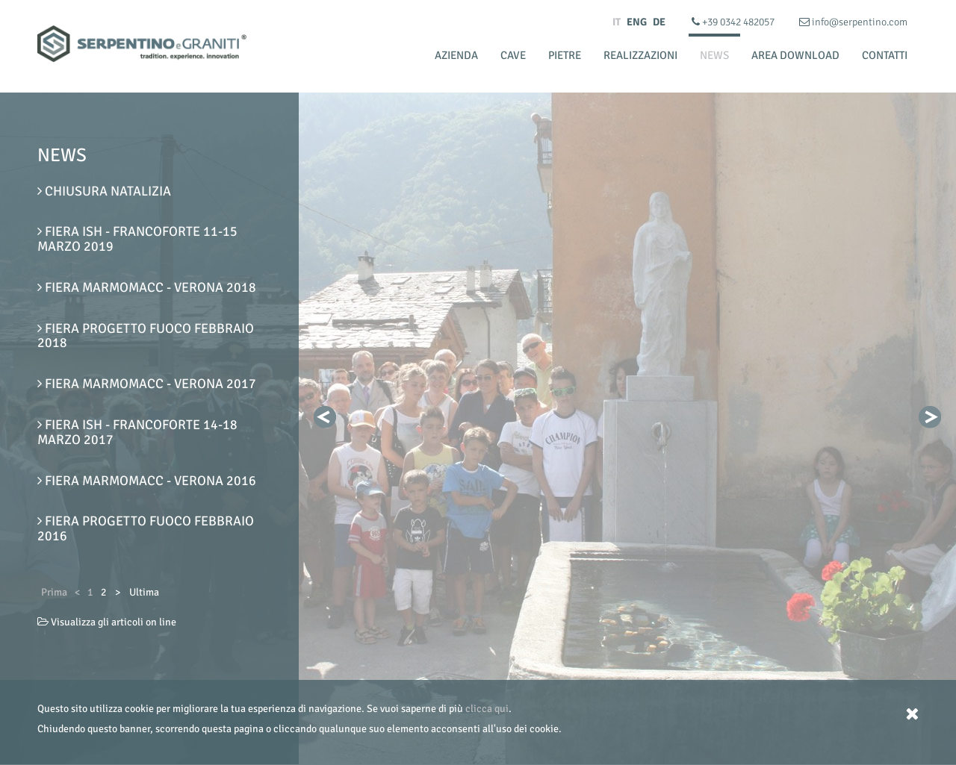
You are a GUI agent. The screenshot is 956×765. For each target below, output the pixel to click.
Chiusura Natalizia (104, 191)
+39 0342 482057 (734, 22)
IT (616, 22)
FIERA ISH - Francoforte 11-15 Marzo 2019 (137, 239)
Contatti (884, 55)
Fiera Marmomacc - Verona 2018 (146, 287)
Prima (54, 592)
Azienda (456, 55)
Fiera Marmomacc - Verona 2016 (146, 480)
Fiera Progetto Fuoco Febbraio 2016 (145, 528)
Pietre (564, 55)
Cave (513, 55)
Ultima (144, 592)
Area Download (795, 55)
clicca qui (487, 708)
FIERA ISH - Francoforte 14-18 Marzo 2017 (137, 432)
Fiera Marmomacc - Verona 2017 (146, 383)
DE (659, 22)
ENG (637, 22)
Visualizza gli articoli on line (106, 622)
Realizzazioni (640, 55)
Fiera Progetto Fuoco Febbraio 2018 (145, 336)
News (714, 55)
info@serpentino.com (853, 22)
